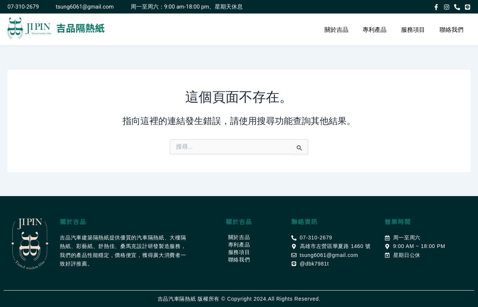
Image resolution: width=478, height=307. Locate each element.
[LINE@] (468, 7)
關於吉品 (345, 29)
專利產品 (381, 29)
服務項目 (417, 29)
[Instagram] (447, 7)
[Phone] (457, 7)
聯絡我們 (453, 29)
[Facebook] (436, 7)
